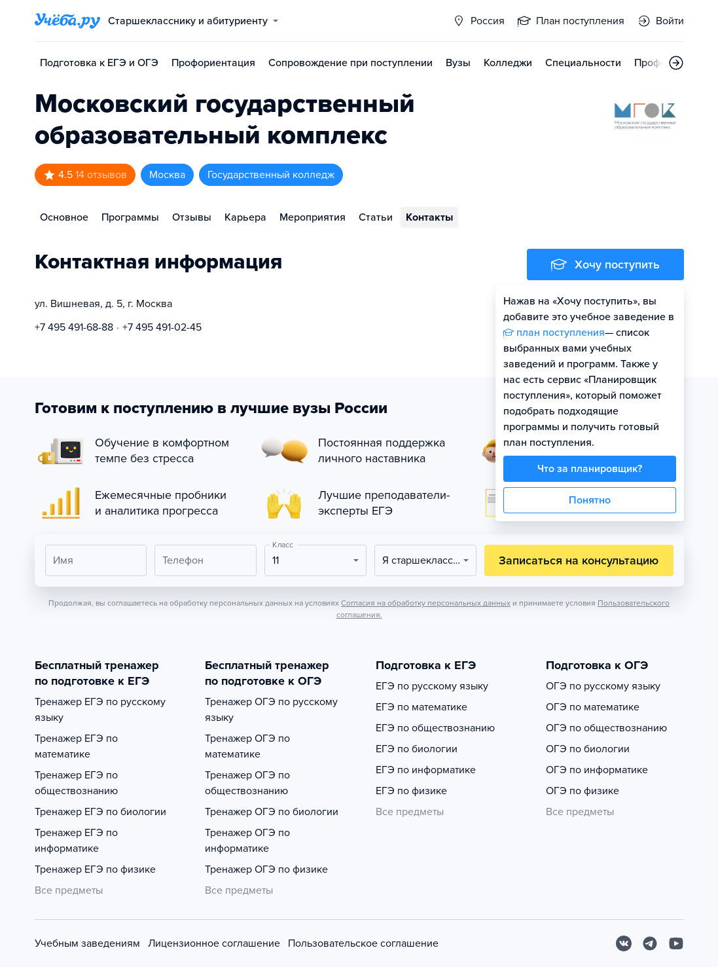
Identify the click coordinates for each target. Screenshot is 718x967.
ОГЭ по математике (592, 707)
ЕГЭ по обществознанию (435, 728)
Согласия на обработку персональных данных (426, 603)
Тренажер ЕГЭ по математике (76, 746)
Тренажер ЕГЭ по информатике (76, 840)
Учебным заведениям (87, 943)
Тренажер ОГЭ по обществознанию (247, 783)
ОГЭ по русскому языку (603, 686)
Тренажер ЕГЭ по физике (95, 869)
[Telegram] (650, 943)
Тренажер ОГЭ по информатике (247, 840)
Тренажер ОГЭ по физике (266, 869)
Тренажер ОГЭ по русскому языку (271, 709)
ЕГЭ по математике (421, 707)
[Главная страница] (67, 21)
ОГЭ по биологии (588, 749)
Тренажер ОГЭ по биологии (271, 811)
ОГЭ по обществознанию (606, 728)
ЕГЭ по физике (411, 790)
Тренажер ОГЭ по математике (247, 746)
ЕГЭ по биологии (417, 749)
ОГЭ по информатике (597, 769)
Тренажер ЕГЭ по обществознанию (76, 783)
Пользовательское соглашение (363, 943)
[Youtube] (676, 943)
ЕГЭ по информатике (426, 769)
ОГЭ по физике (582, 790)
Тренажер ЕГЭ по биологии (100, 811)
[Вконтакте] (624, 943)
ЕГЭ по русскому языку (432, 686)
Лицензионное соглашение (214, 943)
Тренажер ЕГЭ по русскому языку (100, 709)
